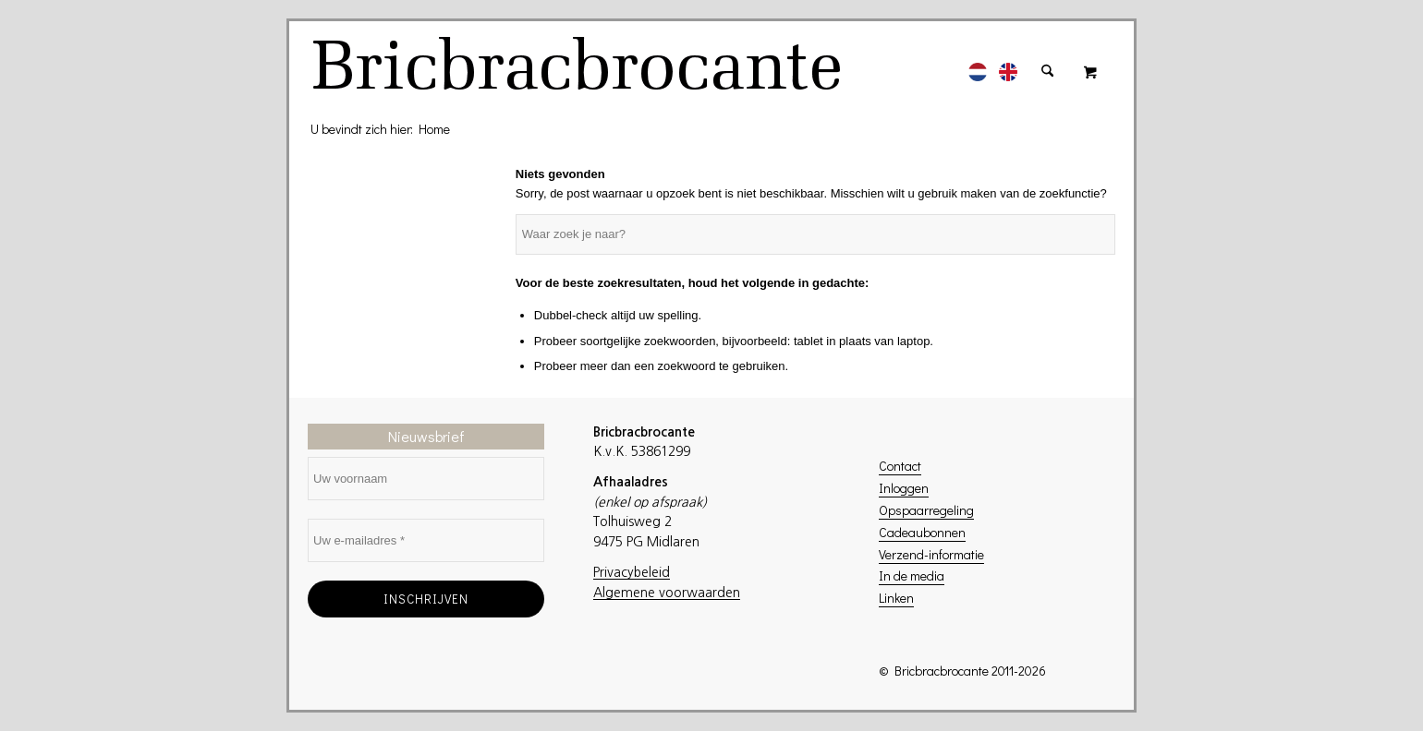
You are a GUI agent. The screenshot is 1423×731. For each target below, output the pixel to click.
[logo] (579, 71)
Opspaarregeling (926, 510)
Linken (896, 597)
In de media (911, 575)
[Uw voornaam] (426, 478)
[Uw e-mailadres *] (426, 540)
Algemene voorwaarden (666, 592)
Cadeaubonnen (922, 532)
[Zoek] (1047, 61)
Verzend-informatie (931, 554)
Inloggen (904, 488)
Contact (900, 465)
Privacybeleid (631, 572)
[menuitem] (977, 61)
